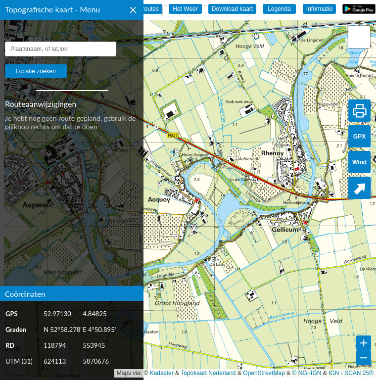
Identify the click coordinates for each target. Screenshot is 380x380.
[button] (359, 37)
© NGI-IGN (307, 373)
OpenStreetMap (264, 373)
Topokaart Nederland (208, 373)
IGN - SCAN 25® (351, 373)
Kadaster (162, 373)
